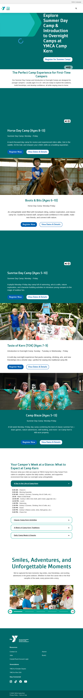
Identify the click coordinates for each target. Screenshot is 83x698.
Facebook (20, 681)
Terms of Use (23, 695)
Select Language (76, 2)
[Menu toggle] (80, 8)
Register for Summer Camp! (58, 59)
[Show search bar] (76, 8)
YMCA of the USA (15, 672)
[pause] (69, 67)
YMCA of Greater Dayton (18, 669)
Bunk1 (44, 655)
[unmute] (67, 67)
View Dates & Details (37, 151)
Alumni (44, 651)
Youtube (25, 681)
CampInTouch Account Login (19, 659)
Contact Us (13, 651)
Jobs (11, 655)
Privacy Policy (14, 695)
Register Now (15, 151)
